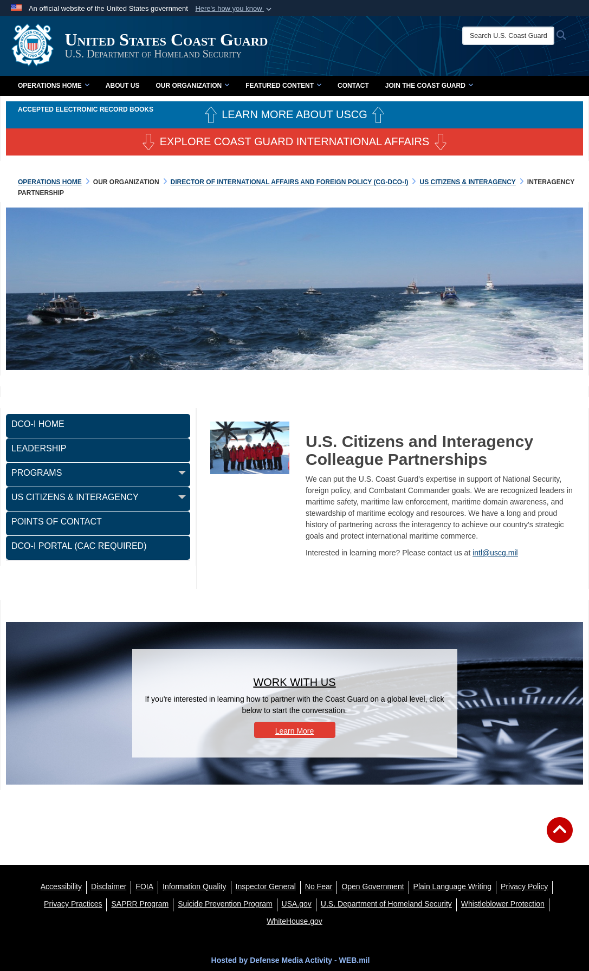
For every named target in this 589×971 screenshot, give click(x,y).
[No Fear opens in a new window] (319, 886)
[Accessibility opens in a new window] (61, 886)
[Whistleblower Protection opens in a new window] (503, 903)
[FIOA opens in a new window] (144, 886)
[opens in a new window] (108, 886)
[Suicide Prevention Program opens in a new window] (225, 903)
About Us (123, 85)
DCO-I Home (37, 424)
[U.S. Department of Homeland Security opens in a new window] (386, 903)
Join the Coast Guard (429, 85)
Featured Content (283, 85)
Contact (353, 85)
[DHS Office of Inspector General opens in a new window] (266, 886)
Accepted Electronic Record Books (85, 109)
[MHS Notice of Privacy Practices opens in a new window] (73, 903)
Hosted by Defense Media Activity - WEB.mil (290, 960)
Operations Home (53, 85)
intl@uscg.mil (495, 552)
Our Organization (192, 85)
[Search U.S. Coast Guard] (509, 36)
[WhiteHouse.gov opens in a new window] (294, 921)
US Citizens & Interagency (75, 497)
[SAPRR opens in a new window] (140, 903)
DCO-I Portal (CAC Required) (79, 546)
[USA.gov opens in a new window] (297, 903)
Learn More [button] (294, 731)
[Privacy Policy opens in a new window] (524, 886)
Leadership (38, 448)
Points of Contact (56, 521)
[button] (234, 8)
